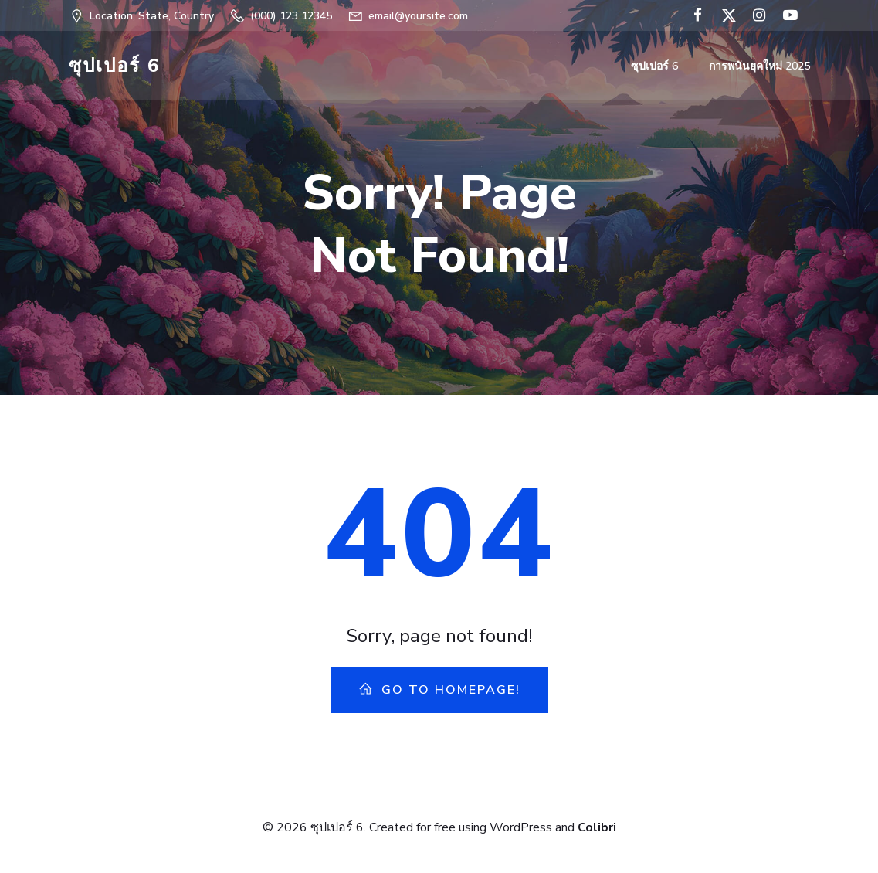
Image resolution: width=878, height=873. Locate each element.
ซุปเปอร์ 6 (654, 66)
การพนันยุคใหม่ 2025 (759, 66)
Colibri (597, 827)
